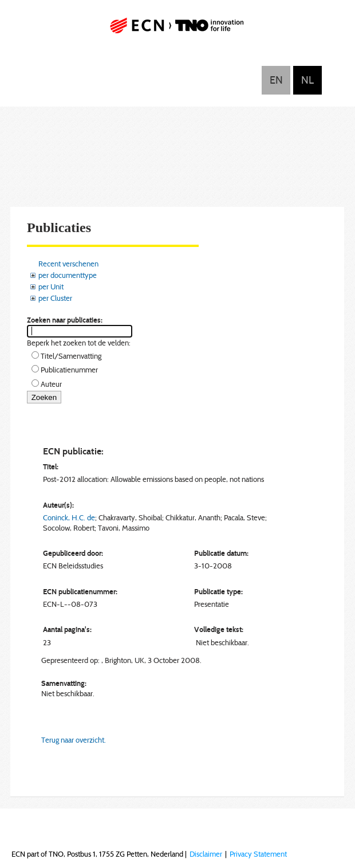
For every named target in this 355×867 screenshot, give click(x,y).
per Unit (51, 286)
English (276, 80)
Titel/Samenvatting (71, 355)
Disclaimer (206, 853)
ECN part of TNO (177, 30)
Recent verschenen (68, 263)
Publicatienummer (69, 369)
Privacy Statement (258, 853)
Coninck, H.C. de (69, 517)
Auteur (51, 384)
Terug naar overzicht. (73, 739)
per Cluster (55, 298)
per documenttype (67, 275)
